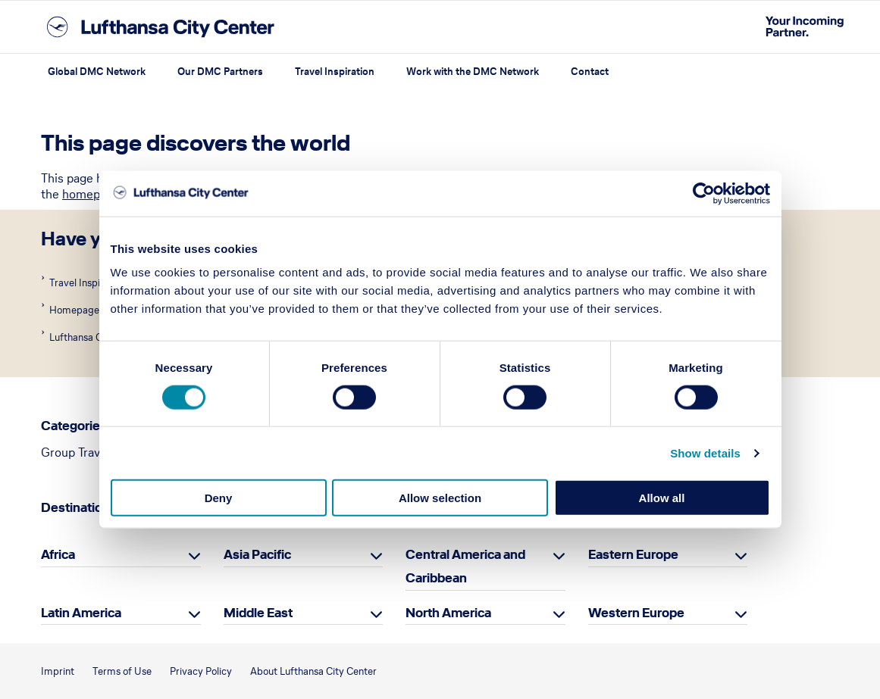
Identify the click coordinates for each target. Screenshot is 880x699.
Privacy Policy (201, 671)
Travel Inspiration (334, 71)
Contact (590, 71)
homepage (91, 194)
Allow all (662, 497)
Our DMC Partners (220, 71)
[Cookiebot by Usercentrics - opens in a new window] (703, 193)
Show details (705, 452)
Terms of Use (122, 671)
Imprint (57, 671)
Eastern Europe (633, 554)
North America (448, 613)
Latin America (81, 613)
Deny (219, 497)
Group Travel (75, 452)
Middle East (258, 613)
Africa (58, 554)
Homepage (73, 310)
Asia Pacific (257, 554)
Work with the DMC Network (472, 71)
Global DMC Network (97, 71)
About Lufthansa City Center (313, 671)
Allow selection (440, 497)
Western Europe (636, 613)
